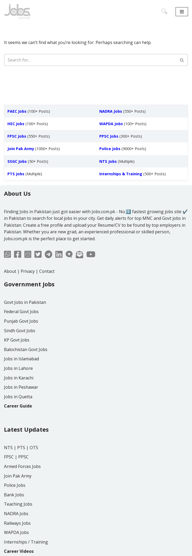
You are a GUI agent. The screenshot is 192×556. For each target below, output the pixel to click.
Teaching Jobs (18, 504)
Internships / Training (26, 542)
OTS (34, 447)
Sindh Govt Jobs (19, 331)
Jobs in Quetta (18, 397)
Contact (47, 271)
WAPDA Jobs (16, 532)
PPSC (23, 457)
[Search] (90, 60)
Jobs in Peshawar (21, 387)
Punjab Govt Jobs (21, 321)
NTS (8, 447)
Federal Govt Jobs (21, 311)
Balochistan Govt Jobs (25, 349)
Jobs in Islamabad (21, 359)
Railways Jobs (17, 523)
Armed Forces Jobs (22, 466)
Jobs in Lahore (18, 368)
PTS (21, 447)
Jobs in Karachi (18, 378)
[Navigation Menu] (182, 11)
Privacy (28, 271)
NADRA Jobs (16, 513)
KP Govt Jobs (16, 340)
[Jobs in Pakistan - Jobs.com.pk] (17, 12)
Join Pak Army (18, 476)
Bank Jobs (14, 495)
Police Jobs (14, 485)
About (10, 271)
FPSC (9, 457)
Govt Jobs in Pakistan (25, 302)
